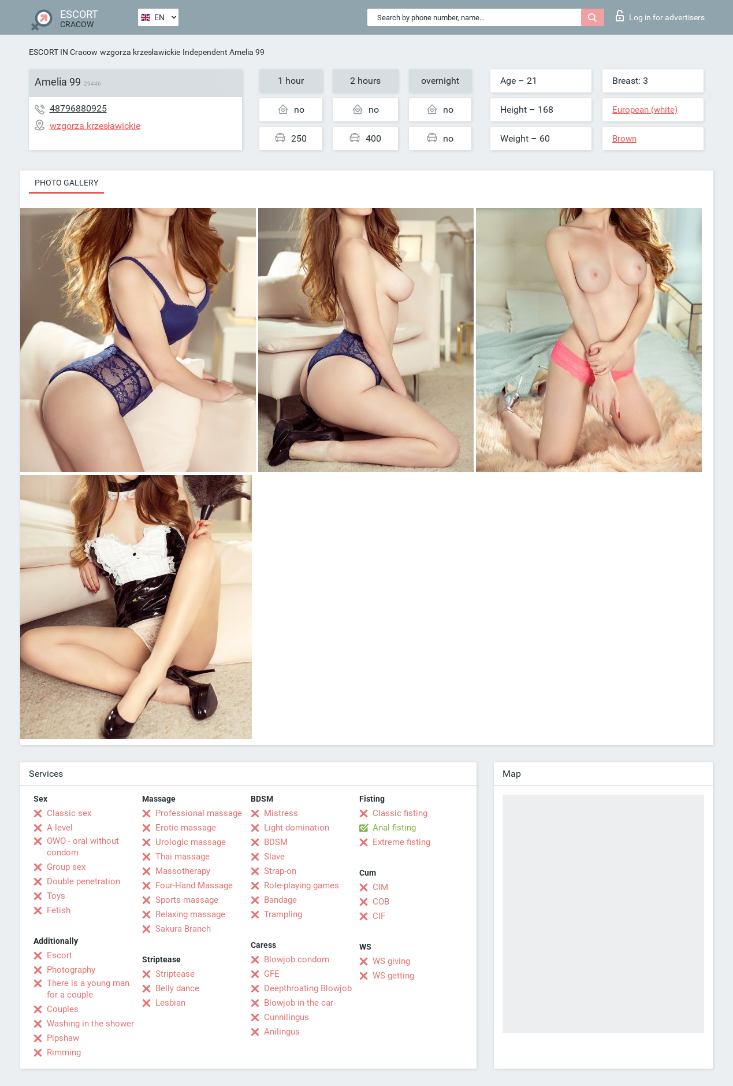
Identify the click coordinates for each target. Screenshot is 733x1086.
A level (60, 827)
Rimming (64, 1052)
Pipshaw (63, 1038)
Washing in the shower (90, 1023)
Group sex (66, 867)
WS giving (391, 961)
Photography (71, 970)
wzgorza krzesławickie (140, 52)
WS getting (393, 975)
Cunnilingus (286, 1017)
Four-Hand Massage (194, 885)
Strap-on (280, 871)
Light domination (296, 827)
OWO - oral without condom (83, 847)
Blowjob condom (296, 959)
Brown (624, 139)
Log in (660, 15)
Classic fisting (400, 813)
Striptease (175, 974)
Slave (274, 856)
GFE (272, 974)
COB (381, 901)
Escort (59, 955)
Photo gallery (66, 182)
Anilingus (282, 1031)
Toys (56, 896)
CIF (379, 916)
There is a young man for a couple (88, 989)
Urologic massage (190, 842)
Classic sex (69, 813)
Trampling (283, 914)
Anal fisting (394, 827)
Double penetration (83, 881)
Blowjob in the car (298, 1003)
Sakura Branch (183, 929)
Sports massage (186, 900)
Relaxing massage (190, 914)
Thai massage (182, 856)
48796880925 (78, 108)
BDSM (276, 842)
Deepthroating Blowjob (308, 988)
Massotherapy (182, 871)
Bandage (280, 900)
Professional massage (198, 813)
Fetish (58, 910)
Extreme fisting (401, 842)
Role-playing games (301, 885)
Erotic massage (185, 827)
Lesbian (170, 1003)
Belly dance (177, 988)
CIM (380, 887)
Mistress (281, 813)
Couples (63, 1009)
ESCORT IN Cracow (63, 52)
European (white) (645, 110)
